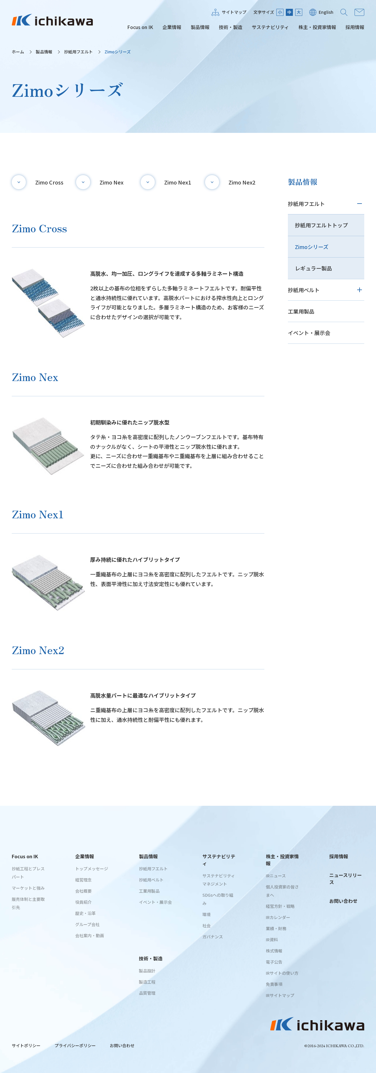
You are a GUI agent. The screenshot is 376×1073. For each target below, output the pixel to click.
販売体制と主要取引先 (28, 903)
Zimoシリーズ (311, 247)
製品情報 (200, 27)
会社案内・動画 (89, 935)
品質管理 (147, 993)
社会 (206, 925)
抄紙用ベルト (304, 290)
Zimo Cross (49, 182)
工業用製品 (301, 311)
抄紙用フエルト (78, 52)
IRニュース (276, 876)
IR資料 (272, 939)
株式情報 (274, 951)
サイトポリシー (26, 1045)
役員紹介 (83, 902)
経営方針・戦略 (280, 906)
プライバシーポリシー (75, 1045)
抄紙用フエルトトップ (321, 225)
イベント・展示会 (309, 332)
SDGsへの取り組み (217, 899)
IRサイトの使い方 (282, 973)
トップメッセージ (91, 868)
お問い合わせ (359, 12)
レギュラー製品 (313, 268)
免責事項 (274, 984)
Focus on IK (140, 27)
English (326, 12)
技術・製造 (230, 27)
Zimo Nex (111, 182)
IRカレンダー (278, 917)
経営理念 (83, 880)
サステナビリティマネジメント (218, 880)
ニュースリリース (345, 878)
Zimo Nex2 (242, 182)
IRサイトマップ (280, 995)
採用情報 (354, 27)
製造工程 (147, 982)
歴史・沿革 (85, 913)
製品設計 (147, 971)
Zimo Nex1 (177, 182)
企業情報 (171, 27)
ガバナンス (212, 937)
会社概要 (83, 891)
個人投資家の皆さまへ (282, 891)
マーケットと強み (28, 888)
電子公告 (274, 962)
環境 (206, 914)
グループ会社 (87, 924)
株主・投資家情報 (317, 27)
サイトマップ (234, 12)
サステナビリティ (270, 27)
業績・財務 (276, 928)
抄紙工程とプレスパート (28, 873)
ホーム (18, 52)
